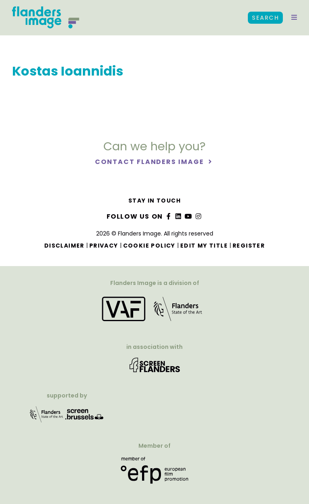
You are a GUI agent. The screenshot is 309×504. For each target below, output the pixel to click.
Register (249, 246)
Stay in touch (154, 201)
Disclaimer (64, 246)
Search (265, 18)
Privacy (103, 246)
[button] (294, 17)
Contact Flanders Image (150, 161)
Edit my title (204, 246)
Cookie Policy (149, 246)
